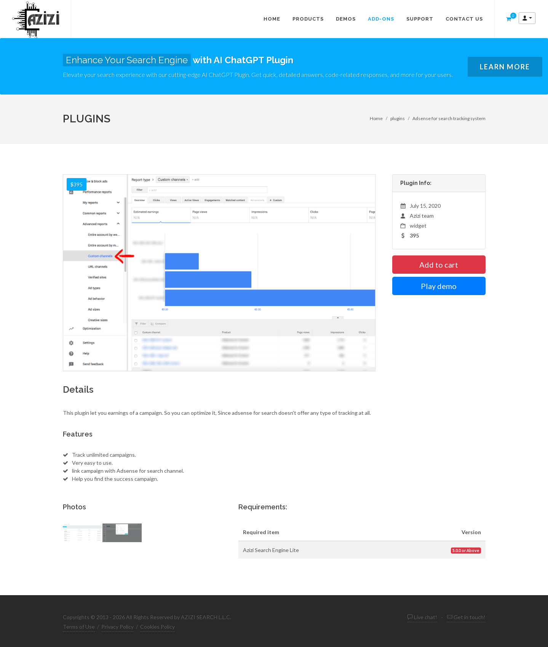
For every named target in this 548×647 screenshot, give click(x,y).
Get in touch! (466, 617)
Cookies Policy (157, 626)
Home (376, 118)
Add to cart (438, 264)
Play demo (439, 286)
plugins (397, 118)
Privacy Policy (117, 626)
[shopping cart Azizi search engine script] (508, 19)
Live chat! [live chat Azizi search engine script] (422, 617)
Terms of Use (79, 626)
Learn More (505, 67)
